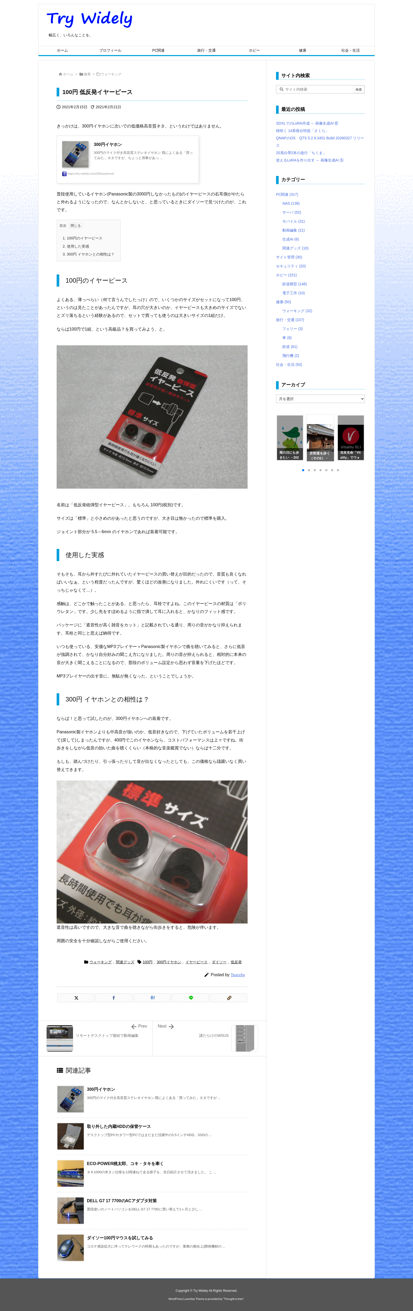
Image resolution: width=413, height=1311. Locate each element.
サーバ (291, 212)
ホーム (68, 74)
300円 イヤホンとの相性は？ (89, 254)
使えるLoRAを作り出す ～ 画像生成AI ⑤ (309, 160)
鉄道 (289, 347)
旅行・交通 (290, 320)
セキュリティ (291, 266)
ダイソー (219, 962)
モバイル (293, 221)
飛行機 (290, 355)
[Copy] (228, 997)
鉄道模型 (294, 284)
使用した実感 (76, 246)
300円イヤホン (169, 962)
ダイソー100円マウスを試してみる (120, 1238)
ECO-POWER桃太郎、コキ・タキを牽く (125, 1163)
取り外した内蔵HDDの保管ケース (119, 1126)
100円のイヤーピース (82, 238)
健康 (87, 74)
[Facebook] (113, 997)
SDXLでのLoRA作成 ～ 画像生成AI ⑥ (307, 123)
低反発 (236, 962)
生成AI (290, 239)
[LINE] (190, 997)
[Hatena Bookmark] (152, 997)
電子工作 (293, 293)
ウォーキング (111, 74)
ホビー (286, 275)
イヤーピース (196, 962)
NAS (290, 203)
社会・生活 (289, 364)
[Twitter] (75, 997)
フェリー (292, 329)
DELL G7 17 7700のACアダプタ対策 (122, 1201)
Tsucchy (238, 975)
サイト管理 (289, 257)
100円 (148, 962)
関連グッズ (125, 962)
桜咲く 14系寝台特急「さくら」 (302, 131)
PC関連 (287, 194)
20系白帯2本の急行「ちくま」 (301, 153)
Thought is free (233, 1298)
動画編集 (293, 230)
